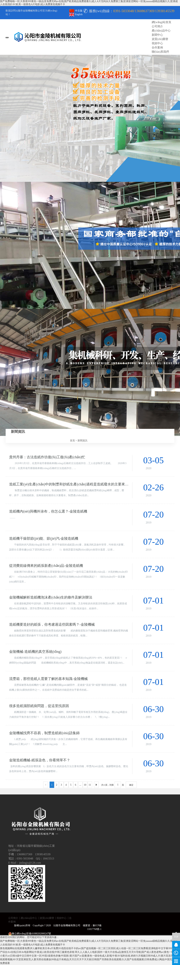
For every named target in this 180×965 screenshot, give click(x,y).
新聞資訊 (82, 440)
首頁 (72, 440)
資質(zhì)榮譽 (47, 918)
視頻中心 (61, 918)
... (80, 785)
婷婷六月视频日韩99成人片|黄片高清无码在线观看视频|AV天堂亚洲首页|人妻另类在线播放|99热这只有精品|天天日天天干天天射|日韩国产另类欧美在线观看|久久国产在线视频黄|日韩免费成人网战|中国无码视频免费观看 (89, 959)
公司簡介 (13, 918)
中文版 (75, 10)
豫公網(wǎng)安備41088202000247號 (29, 933)
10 (85, 785)
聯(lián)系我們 (160, 51)
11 (90, 785)
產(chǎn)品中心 (29, 918)
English (76, 14)
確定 (131, 785)
